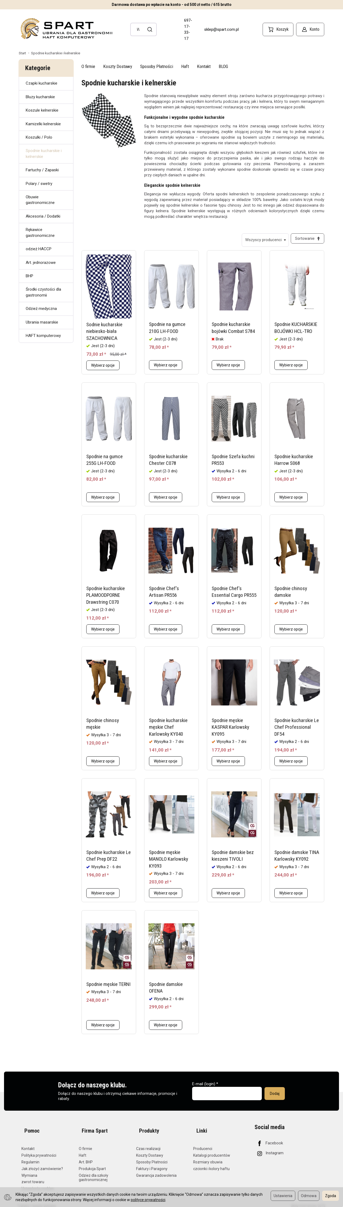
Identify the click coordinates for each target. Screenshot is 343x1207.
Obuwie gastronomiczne (40, 200)
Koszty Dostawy (117, 66)
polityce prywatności (148, 1200)
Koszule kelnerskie (42, 110)
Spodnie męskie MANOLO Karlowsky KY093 (168, 862)
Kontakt (204, 66)
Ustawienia (283, 1196)
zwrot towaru (32, 1178)
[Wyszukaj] (150, 29)
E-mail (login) (203, 1086)
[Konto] (310, 29)
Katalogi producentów (211, 1151)
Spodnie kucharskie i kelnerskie (44, 153)
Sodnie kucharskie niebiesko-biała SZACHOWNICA (104, 334)
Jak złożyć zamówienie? (42, 1165)
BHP (29, 276)
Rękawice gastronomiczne (40, 232)
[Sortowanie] (306, 240)
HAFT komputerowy (43, 335)
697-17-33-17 (188, 29)
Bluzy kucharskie (40, 96)
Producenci (202, 1145)
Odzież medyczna (41, 308)
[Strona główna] (66, 29)
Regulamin (30, 1158)
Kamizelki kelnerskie (43, 124)
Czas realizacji (148, 1145)
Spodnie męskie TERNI (108, 987)
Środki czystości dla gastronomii (43, 292)
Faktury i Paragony (151, 1165)
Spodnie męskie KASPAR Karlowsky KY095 (230, 730)
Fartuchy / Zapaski (42, 170)
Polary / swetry (39, 183)
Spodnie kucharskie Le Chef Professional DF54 (296, 730)
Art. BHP (86, 1158)
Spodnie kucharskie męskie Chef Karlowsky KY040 (168, 730)
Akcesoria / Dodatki (43, 216)
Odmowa (308, 1196)
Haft (185, 66)
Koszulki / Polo (39, 137)
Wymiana (29, 1171)
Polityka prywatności (38, 1151)
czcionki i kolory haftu (211, 1165)
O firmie (88, 66)
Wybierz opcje (103, 368)
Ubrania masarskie (42, 322)
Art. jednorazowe (41, 262)
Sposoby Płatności (156, 66)
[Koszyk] (278, 29)
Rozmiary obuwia (207, 1158)
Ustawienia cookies (37, 1184)
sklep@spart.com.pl (221, 29)
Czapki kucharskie (41, 83)
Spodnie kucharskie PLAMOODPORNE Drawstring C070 (105, 598)
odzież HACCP (38, 248)
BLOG (223, 66)
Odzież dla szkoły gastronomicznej (93, 1173)
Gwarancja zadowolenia (156, 1171)
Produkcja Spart (92, 1165)
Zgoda (330, 1196)
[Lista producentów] (262, 240)
